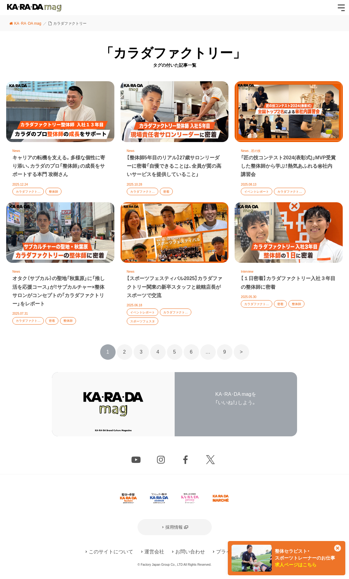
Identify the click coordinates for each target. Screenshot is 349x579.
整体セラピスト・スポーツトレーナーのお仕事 (305, 558)
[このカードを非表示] (337, 548)
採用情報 (174, 527)
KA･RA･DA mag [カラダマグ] (34, 7)
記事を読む (60, 141)
